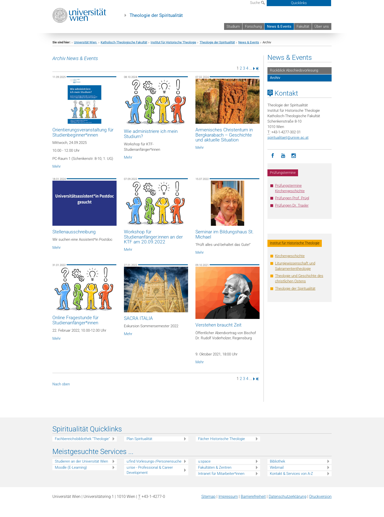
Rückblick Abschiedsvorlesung (294, 70)
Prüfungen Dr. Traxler (292, 205)
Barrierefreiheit (253, 496)
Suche (257, 2)
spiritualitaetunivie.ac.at (288, 137)
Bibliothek (277, 461)
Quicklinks (299, 3)
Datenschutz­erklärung (287, 496)
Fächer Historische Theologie (221, 439)
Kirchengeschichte (290, 256)
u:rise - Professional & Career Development (150, 470)
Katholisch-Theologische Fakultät (124, 42)
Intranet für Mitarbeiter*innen (221, 473)
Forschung (253, 26)
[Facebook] (272, 156)
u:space (204, 461)
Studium (233, 26)
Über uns (321, 26)
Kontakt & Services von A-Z (291, 473)
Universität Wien (85, 42)
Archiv (275, 78)
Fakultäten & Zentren (214, 467)
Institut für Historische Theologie (173, 42)
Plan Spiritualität (139, 439)
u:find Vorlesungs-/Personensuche (154, 461)
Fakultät (303, 26)
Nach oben (61, 384)
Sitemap (208, 496)
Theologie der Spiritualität (156, 15)
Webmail (277, 467)
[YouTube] (283, 156)
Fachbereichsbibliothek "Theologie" (82, 439)
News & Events (279, 26)
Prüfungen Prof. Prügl (292, 198)
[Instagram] (293, 156)
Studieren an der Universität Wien (81, 461)
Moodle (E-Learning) (71, 467)
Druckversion (320, 496)
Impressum (228, 496)
